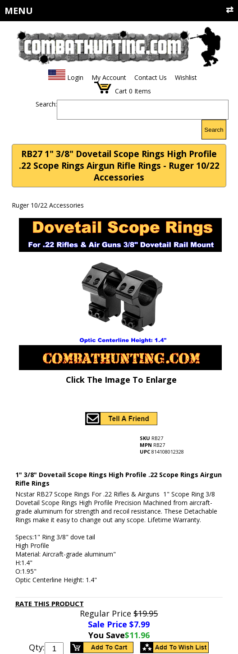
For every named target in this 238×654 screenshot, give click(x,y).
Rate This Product (49, 603)
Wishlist (186, 77)
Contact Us (150, 77)
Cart (121, 91)
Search (213, 129)
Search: (46, 104)
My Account (109, 77)
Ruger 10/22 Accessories (48, 205)
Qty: (37, 647)
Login (75, 77)
